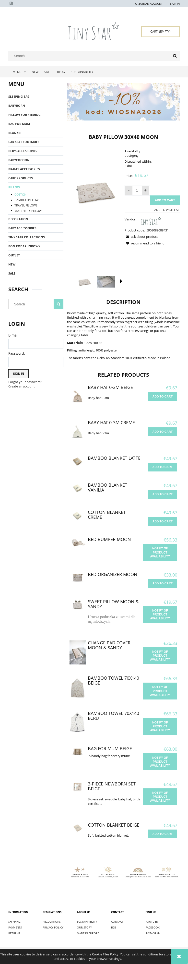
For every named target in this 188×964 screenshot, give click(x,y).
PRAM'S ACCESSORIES (24, 169)
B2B (113, 927)
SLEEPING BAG (19, 97)
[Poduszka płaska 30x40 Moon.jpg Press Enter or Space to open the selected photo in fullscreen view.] (94, 190)
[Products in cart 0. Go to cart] (160, 31)
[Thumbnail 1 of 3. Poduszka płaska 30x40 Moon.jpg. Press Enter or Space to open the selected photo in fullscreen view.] (84, 282)
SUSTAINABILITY (87, 921)
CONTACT (117, 921)
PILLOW (14, 187)
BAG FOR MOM (19, 124)
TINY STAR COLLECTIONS (26, 237)
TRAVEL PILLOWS (25, 205)
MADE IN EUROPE (88, 933)
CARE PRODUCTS (20, 178)
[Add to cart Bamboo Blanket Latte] (162, 467)
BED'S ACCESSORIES (22, 151)
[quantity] (137, 190)
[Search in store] (90, 55)
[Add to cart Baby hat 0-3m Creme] (162, 431)
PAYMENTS (15, 927)
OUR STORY (84, 927)
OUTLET (14, 255)
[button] (121, 281)
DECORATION (18, 219)
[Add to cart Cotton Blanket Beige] (162, 834)
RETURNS (14, 933)
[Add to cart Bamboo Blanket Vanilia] (162, 494)
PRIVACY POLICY (53, 927)
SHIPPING (14, 921)
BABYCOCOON (19, 160)
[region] (123, 101)
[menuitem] (18, 72)
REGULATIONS (52, 921)
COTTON (20, 195)
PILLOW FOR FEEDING (24, 115)
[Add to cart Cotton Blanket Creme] (162, 521)
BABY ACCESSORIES (22, 228)
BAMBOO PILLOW (26, 200)
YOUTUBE (151, 921)
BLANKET (15, 133)
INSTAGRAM (153, 933)
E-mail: (14, 335)
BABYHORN (16, 106)
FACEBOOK (152, 927)
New (11, 264)
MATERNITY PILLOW (28, 211)
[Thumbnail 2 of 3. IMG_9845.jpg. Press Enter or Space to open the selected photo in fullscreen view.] (106, 282)
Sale (11, 273)
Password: (16, 353)
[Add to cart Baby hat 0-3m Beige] (162, 396)
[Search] (175, 55)
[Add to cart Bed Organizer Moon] (162, 583)
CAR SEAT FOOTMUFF (23, 142)
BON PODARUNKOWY (24, 246)
